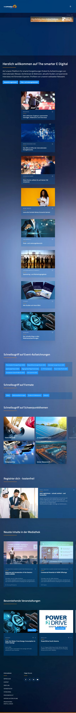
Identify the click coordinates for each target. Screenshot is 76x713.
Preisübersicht (8, 695)
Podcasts (46, 395)
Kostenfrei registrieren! (10, 82)
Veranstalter (8, 689)
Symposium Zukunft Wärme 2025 (15, 373)
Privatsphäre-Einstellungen (8, 703)
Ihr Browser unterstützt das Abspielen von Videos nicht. (38, 36)
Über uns (7, 685)
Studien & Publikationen (34, 395)
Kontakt (6, 682)
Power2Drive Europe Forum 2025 (36, 365)
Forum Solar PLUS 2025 (60, 369)
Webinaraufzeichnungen (18, 395)
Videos (8, 395)
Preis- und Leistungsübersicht (29, 82)
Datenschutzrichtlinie (11, 698)
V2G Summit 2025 (32, 373)
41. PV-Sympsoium (46, 369)
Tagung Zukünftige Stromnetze (30, 369)
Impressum (7, 679)
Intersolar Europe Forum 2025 (56, 365)
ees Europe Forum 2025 (12, 369)
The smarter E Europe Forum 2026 (15, 365)
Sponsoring (7, 692)
